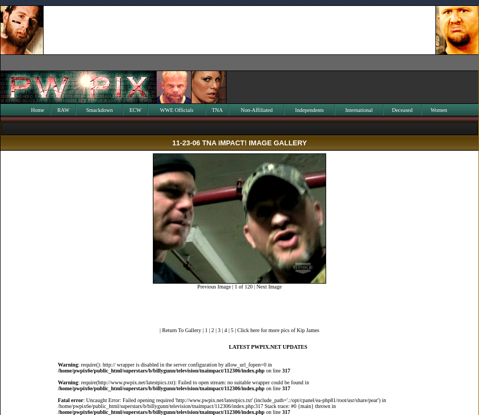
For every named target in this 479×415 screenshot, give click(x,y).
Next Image (268, 287)
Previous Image (214, 287)
